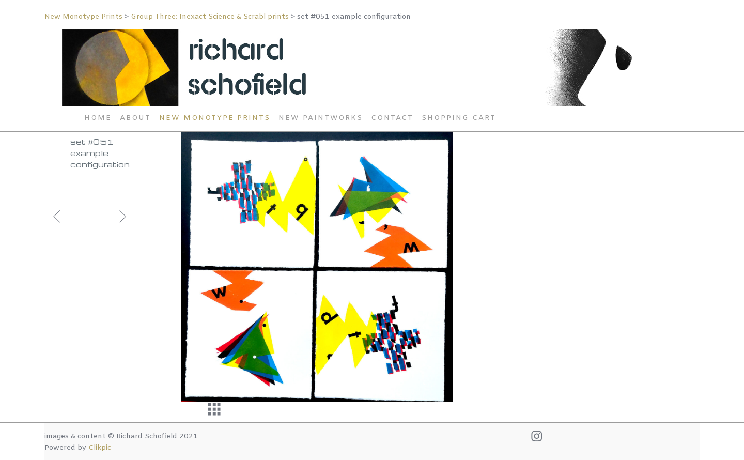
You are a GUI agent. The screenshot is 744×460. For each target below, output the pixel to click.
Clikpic (99, 448)
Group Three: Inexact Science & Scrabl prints (211, 17)
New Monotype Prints (84, 17)
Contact (392, 118)
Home (98, 118)
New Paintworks (320, 118)
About (135, 118)
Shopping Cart (459, 118)
